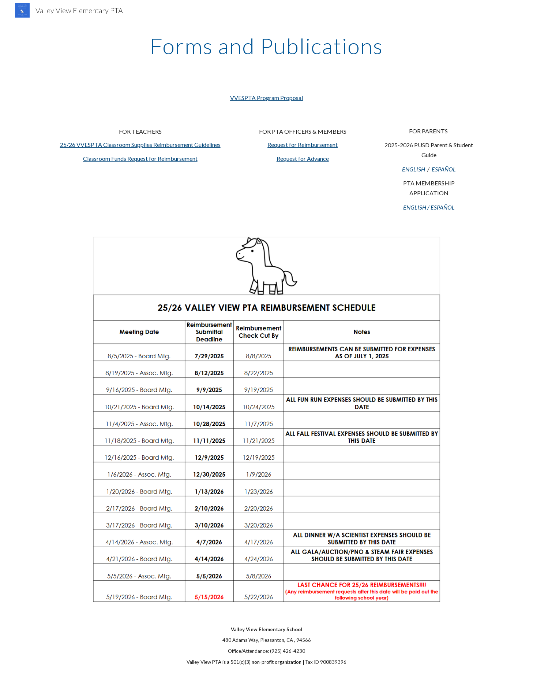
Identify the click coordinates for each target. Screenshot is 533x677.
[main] (267, 46)
